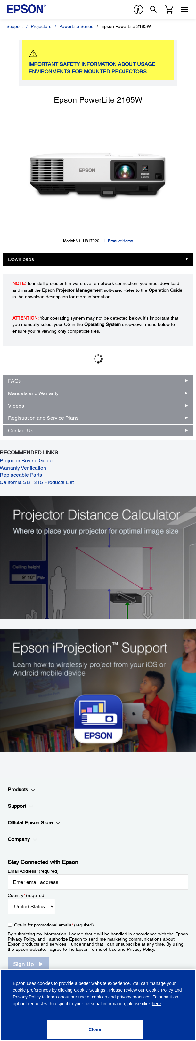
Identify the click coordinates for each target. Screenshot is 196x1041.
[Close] (95, 1029)
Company (22, 839)
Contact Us (20, 430)
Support (14, 26)
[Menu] (184, 9)
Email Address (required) (33, 871)
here (156, 1003)
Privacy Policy (21, 939)
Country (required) (27, 895)
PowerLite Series (76, 26)
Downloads (21, 259)
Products (22, 789)
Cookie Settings (90, 990)
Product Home (120, 241)
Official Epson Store (34, 822)
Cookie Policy (159, 990)
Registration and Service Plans (43, 418)
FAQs (14, 381)
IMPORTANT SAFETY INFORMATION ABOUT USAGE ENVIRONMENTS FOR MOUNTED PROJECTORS (92, 68)
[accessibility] (138, 9)
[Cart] (169, 9)
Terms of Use (103, 949)
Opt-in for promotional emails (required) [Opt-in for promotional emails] (54, 924)
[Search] (154, 9)
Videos (16, 406)
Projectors (41, 26)
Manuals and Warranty (33, 393)
